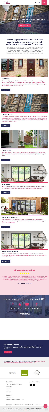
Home (22, 13)
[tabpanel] (24, 278)
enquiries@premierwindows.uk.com (15, 399)
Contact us (8, 352)
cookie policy (26, 409)
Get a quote (24, 25)
